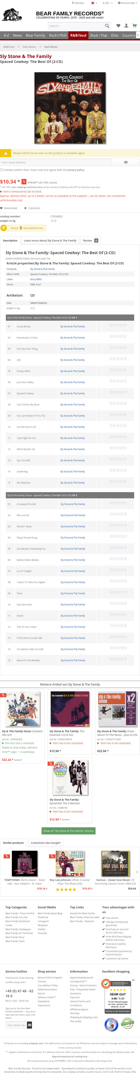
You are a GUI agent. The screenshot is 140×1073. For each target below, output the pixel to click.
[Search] (107, 25)
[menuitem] (79, 25)
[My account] (126, 25)
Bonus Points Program (50, 973)
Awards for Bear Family (82, 909)
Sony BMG (36, 275)
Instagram (43, 917)
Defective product (47, 985)
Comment (32, 204)
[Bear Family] (35, 35)
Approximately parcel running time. (70, 1052)
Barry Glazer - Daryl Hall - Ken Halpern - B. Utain (24, 878)
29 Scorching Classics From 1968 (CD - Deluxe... (115, 878)
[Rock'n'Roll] (58, 35)
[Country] (128, 35)
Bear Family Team (15, 937)
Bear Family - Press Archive (19, 909)
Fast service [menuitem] (112, 914)
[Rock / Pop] (98, 35)
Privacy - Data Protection (83, 981)
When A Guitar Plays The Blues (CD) (70, 878)
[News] (17, 35)
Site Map (74, 1009)
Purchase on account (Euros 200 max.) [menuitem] (117, 927)
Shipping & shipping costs (84, 1013)
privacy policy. (76, 166)
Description (10, 237)
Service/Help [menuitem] (126, 3)
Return (41, 989)
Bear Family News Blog (50, 909)
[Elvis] (114, 35)
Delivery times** (47, 993)
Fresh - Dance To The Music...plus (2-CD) (117, 729)
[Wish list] (118, 25)
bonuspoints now (33, 224)
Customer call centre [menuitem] (117, 954)
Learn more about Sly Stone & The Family (50, 237)
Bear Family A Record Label (84, 913)
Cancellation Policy (48, 981)
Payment (75, 993)
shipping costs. (36, 1039)
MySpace (43, 921)
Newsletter (44, 997)
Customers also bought (45, 839)
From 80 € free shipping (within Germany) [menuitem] (118, 934)
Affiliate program (79, 1005)
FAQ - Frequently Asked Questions (82, 987)
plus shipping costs (21, 183)
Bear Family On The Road (19, 929)
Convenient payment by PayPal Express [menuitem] (119, 949)
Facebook (43, 913)
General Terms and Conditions (80, 999)
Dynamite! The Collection (65, 797)
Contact (42, 977)
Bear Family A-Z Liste (16, 913)
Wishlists (78, 3)
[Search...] (79, 25)
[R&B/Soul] (78, 35)
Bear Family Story (14, 933)
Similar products (13, 839)
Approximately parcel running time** (81, 976)
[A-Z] (6, 35)
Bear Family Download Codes (17, 919)
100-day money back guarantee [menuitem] (117, 920)
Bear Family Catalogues (18, 925)
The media (75, 1017)
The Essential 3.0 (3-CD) (67, 729)
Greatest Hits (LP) (22, 729)
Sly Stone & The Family (26, 52)
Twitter (41, 925)
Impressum (44, 1001)
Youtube (42, 929)
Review (90, 237)
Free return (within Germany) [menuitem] (116, 942)
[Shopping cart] (134, 25)
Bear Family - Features (82, 917)
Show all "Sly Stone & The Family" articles (68, 827)
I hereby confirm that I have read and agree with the (44, 166)
